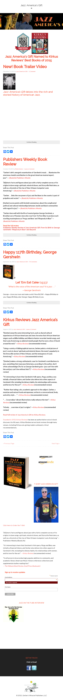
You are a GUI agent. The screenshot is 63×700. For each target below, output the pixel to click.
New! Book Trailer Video (25, 66)
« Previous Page (8, 443)
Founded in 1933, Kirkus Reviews (15, 420)
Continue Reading (31, 142)
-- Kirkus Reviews (27, 553)
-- (21, 566)
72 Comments (33, 261)
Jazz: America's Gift (31, 5)
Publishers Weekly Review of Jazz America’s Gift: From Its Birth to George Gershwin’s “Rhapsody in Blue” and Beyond (31, 229)
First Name (7, 587)
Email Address (31, 577)
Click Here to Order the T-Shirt (14, 525)
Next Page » (56, 443)
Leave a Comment (29, 169)
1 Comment (32, 71)
